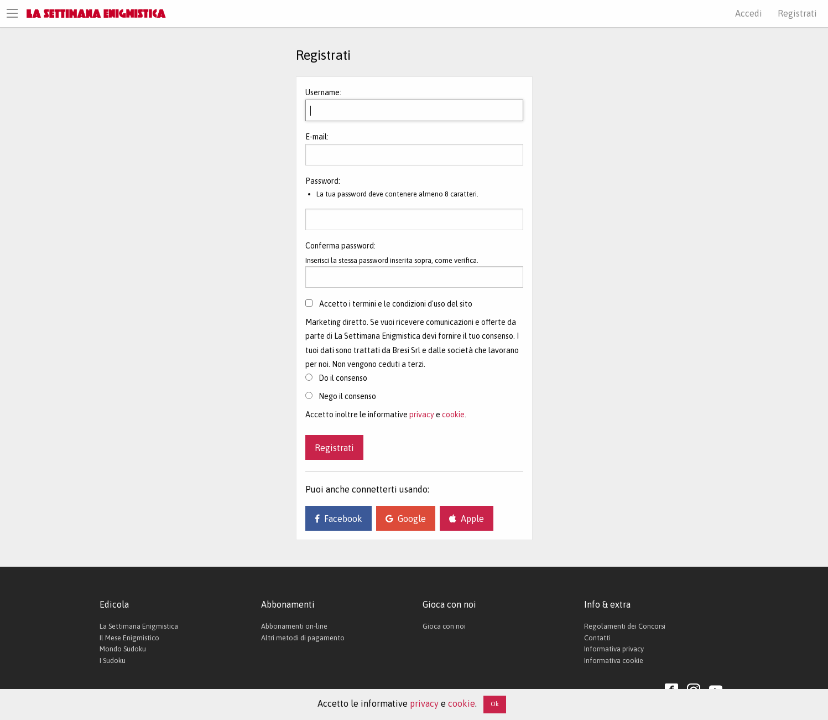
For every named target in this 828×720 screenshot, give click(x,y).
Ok (495, 704)
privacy (421, 414)
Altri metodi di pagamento (303, 638)
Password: (322, 181)
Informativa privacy (614, 649)
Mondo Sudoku (123, 649)
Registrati (797, 13)
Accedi (748, 13)
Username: (323, 92)
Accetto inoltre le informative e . (385, 414)
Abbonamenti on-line (294, 626)
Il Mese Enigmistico (129, 638)
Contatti (597, 638)
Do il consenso (336, 378)
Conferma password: (340, 245)
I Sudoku (113, 660)
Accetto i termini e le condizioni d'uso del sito (395, 303)
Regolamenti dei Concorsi (624, 626)
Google (406, 519)
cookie (453, 414)
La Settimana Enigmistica (139, 626)
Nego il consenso (340, 396)
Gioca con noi (444, 626)
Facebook (338, 519)
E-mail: (317, 136)
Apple (466, 519)
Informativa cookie (613, 660)
